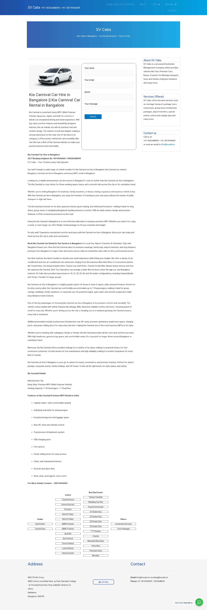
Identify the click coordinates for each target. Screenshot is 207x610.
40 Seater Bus (96, 521)
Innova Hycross (67, 504)
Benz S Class (68, 519)
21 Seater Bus (96, 512)
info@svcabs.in (168, 144)
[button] (103, 581)
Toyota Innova (68, 500)
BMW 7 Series (68, 529)
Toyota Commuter (96, 507)
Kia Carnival (68, 538)
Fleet (155, 4)
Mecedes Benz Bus (96, 541)
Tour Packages (123, 529)
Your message (109, 107)
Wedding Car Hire (95, 502)
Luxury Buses (68, 548)
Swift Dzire (40, 524)
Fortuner (68, 509)
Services (170, 4)
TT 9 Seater (96, 531)
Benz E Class (67, 514)
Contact (171, 10)
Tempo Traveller (96, 497)
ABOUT (143, 4)
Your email (109, 83)
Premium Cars (96, 551)
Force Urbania (68, 543)
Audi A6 (68, 534)
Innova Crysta (68, 553)
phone (109, 95)
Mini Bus (95, 555)
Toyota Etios (40, 529)
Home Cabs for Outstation (120, 4)
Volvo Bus (95, 546)
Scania (96, 536)
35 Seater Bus (96, 517)
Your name (109, 71)
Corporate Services (123, 524)
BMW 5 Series (68, 524)
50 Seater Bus (96, 526)
